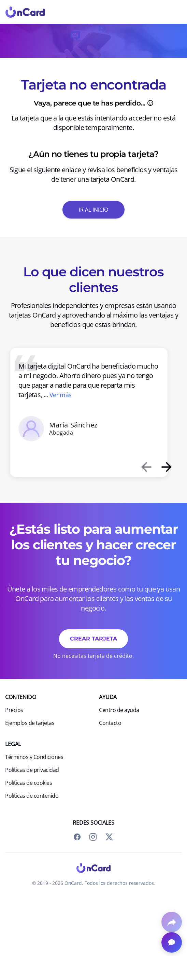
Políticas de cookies (28, 783)
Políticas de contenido (31, 795)
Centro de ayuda (119, 710)
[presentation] (146, 467)
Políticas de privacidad (32, 770)
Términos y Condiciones (34, 757)
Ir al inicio (93, 209)
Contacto (110, 723)
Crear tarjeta (93, 638)
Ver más (60, 395)
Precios (14, 710)
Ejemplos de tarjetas (29, 723)
